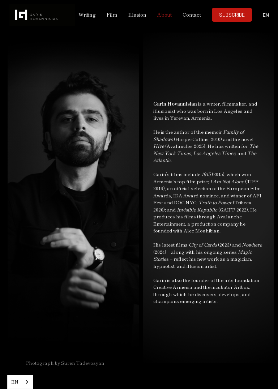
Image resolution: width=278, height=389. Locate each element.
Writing (87, 14)
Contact (192, 14)
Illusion (137, 14)
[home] (36, 15)
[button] (266, 15)
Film (112, 14)
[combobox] (20, 382)
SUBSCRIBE (232, 15)
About (164, 14)
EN (14, 381)
